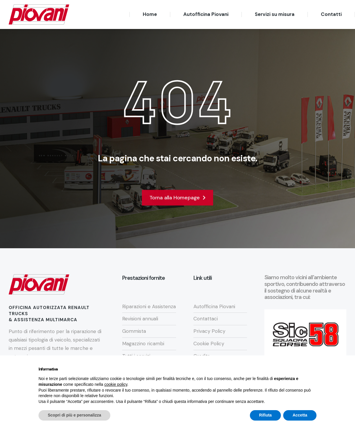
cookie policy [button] (115, 395)
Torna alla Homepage (177, 203)
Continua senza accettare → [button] (290, 378)
